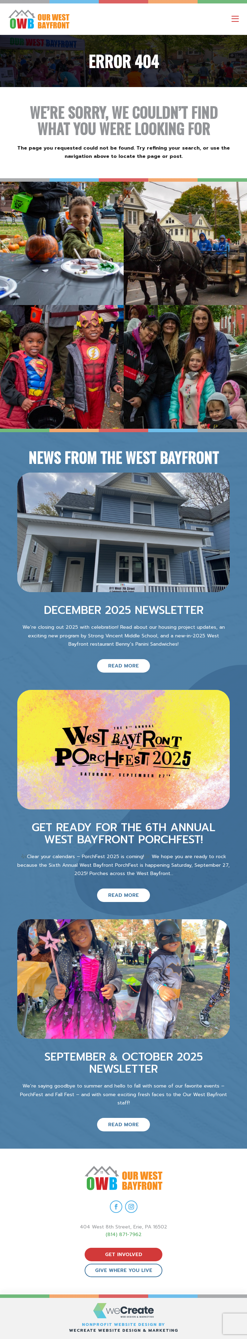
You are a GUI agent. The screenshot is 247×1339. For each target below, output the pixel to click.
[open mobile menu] (235, 19)
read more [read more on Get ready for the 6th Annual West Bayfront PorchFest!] (123, 895)
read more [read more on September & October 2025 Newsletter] (123, 1124)
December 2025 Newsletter (123, 610)
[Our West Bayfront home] (68, 19)
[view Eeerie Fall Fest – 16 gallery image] (62, 367)
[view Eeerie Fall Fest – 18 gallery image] (62, 243)
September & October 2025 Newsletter (124, 1063)
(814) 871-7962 (124, 1234)
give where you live (123, 1270)
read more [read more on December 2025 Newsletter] (123, 666)
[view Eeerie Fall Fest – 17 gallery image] (185, 243)
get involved (123, 1254)
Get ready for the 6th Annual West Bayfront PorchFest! (123, 833)
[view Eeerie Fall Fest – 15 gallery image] (185, 367)
